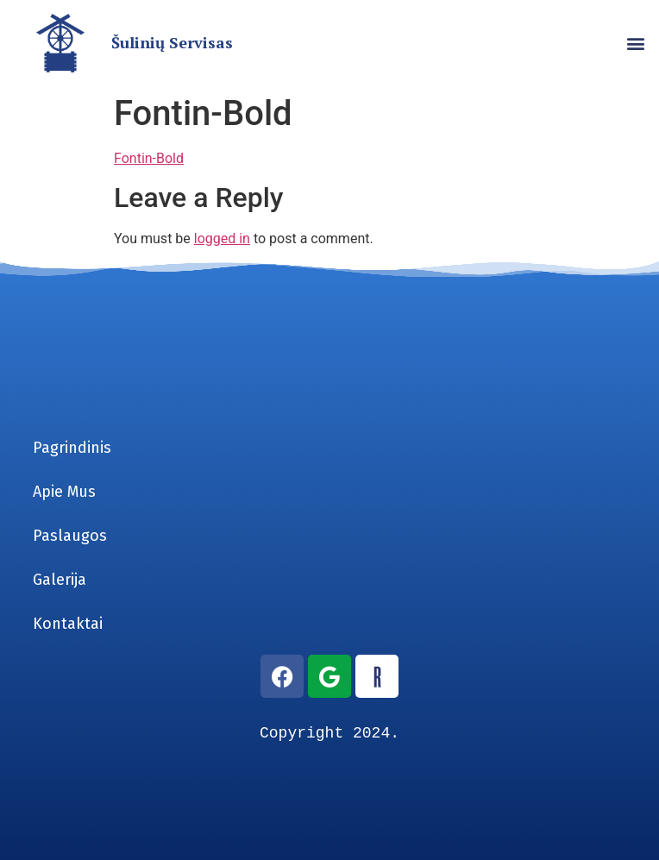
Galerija (59, 579)
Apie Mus (64, 491)
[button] (636, 43)
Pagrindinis (72, 447)
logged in (222, 238)
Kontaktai (68, 623)
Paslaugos (70, 535)
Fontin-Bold (149, 158)
